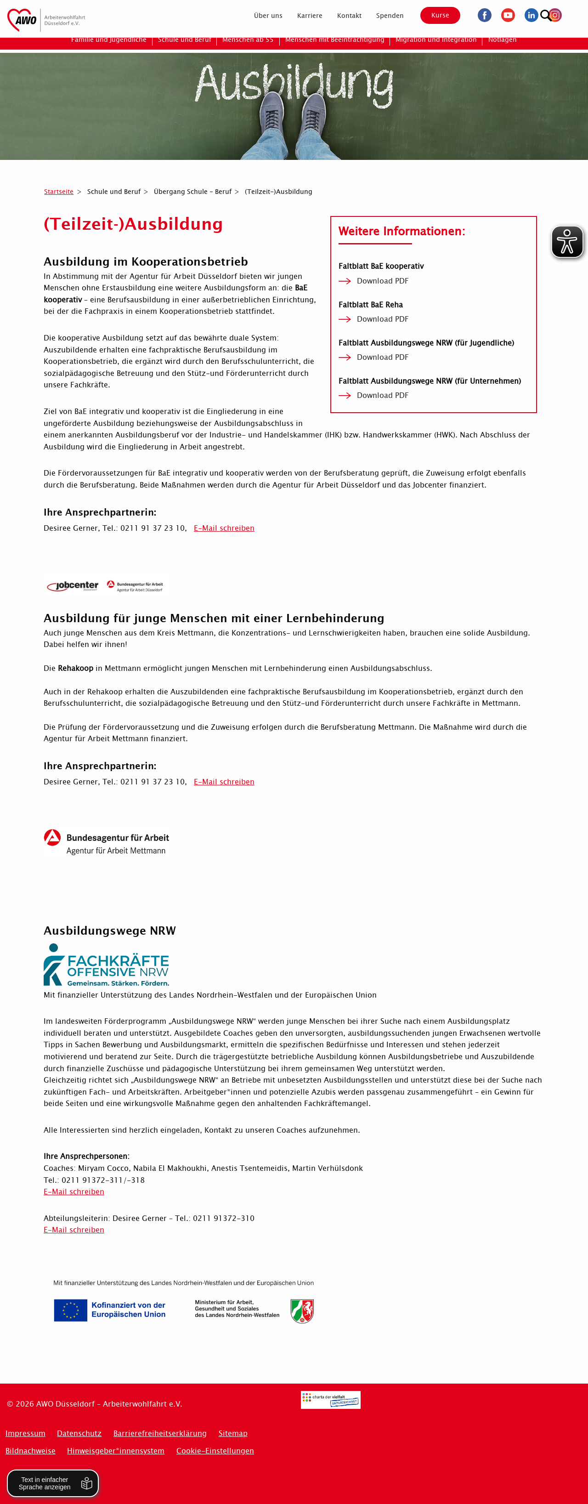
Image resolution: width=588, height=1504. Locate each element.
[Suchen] (571, 14)
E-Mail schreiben (224, 528)
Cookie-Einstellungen (215, 1451)
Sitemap (233, 1433)
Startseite (59, 192)
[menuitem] (260, 16)
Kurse (433, 15)
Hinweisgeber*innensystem (115, 1451)
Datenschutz (79, 1433)
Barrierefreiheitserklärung (160, 1433)
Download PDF (383, 281)
